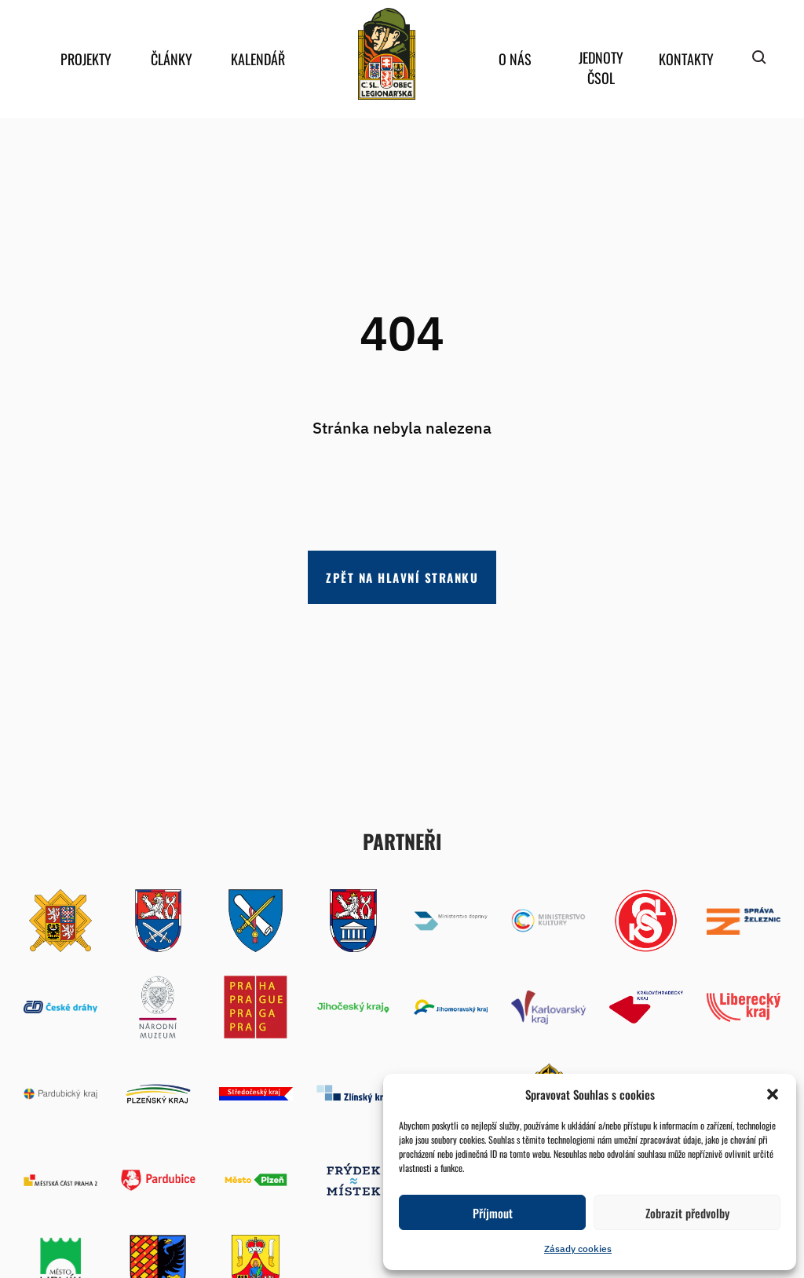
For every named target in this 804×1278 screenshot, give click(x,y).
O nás (515, 59)
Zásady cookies (578, 1248)
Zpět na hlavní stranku (402, 577)
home (386, 54)
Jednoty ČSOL (601, 67)
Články (171, 59)
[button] (772, 1094)
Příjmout (493, 1212)
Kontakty (686, 59)
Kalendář (258, 59)
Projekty (85, 59)
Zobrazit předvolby (687, 1212)
